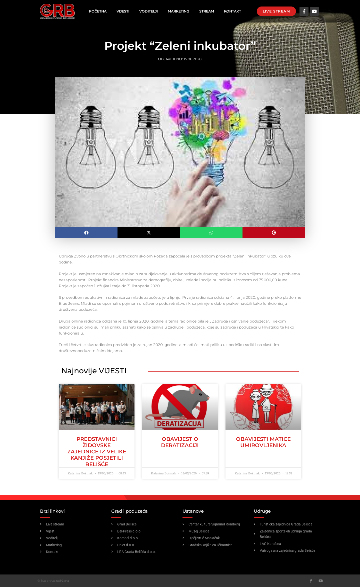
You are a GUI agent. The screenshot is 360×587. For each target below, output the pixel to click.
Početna (97, 11)
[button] (86, 232)
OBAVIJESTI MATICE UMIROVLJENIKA (263, 442)
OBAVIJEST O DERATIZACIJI (180, 442)
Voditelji (148, 11)
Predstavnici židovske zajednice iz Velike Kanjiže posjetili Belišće (96, 451)
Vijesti (122, 11)
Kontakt (232, 11)
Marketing (178, 11)
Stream (206, 11)
